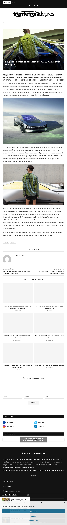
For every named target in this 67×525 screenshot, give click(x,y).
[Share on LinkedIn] (34, 249)
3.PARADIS (6, 242)
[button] (64, 503)
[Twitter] (32, 6)
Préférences (33, 521)
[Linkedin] (37, 5)
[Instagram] (34, 5)
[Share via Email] (38, 249)
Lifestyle (17, 55)
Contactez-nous (8, 481)
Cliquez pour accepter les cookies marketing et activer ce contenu (33, 439)
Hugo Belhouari (10, 67)
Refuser (33, 516)
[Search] (63, 22)
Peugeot (13, 242)
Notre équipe (7, 486)
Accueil (9, 55)
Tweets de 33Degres (33, 439)
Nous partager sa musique (11, 491)
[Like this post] (29, 249)
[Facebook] (29, 5)
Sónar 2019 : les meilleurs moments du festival (49, 365)
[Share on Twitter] (32, 249)
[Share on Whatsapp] (36, 249)
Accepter (33, 511)
